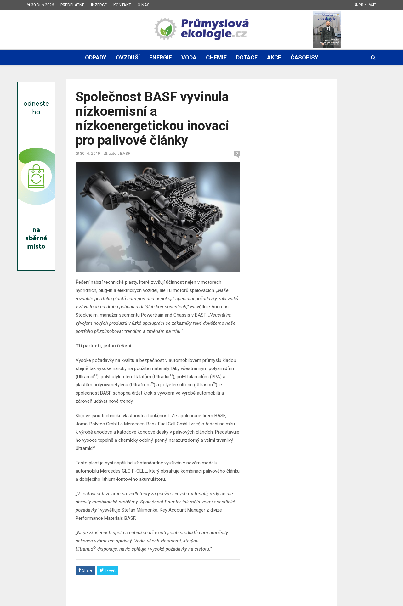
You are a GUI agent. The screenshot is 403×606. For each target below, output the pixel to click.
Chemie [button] (216, 57)
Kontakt (122, 5)
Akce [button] (274, 57)
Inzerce (99, 5)
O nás (144, 5)
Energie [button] (160, 57)
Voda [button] (188, 57)
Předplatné (72, 5)
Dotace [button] (247, 57)
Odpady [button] (95, 57)
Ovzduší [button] (128, 57)
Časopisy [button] (304, 57)
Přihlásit (365, 5)
